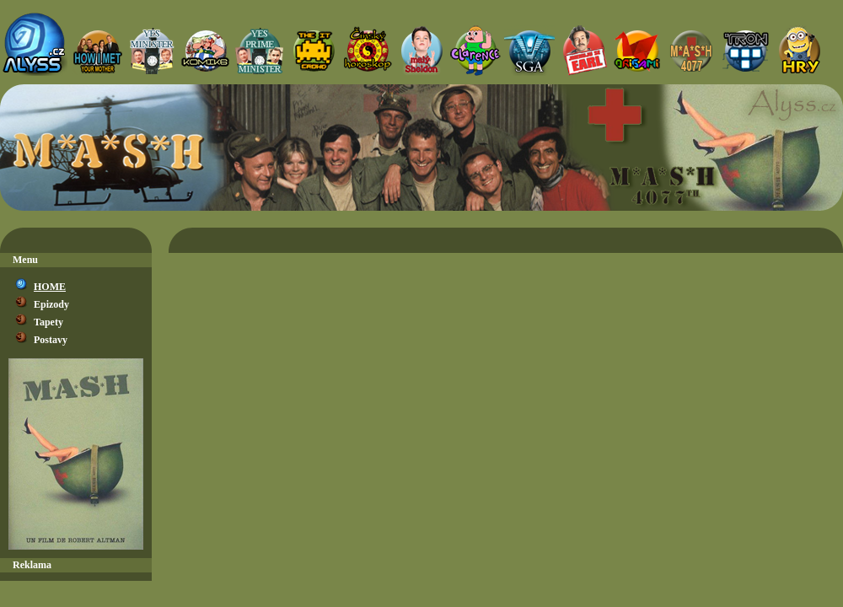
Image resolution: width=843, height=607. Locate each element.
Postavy (50, 340)
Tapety (48, 322)
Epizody (51, 304)
